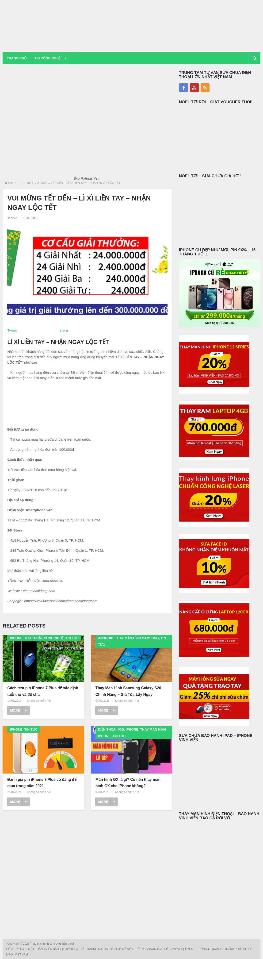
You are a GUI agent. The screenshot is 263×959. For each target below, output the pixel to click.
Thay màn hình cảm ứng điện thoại (52, 943)
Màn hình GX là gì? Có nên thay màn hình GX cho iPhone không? (127, 783)
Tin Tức (25, 183)
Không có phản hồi (39, 700)
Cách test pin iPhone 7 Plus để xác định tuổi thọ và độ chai (42, 691)
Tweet (12, 330)
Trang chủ (17, 58)
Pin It (64, 331)
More (18, 710)
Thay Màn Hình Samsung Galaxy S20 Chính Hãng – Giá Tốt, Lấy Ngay (128, 691)
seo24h (12, 218)
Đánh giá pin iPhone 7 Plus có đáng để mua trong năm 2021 (41, 783)
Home (12, 183)
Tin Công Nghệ (48, 58)
